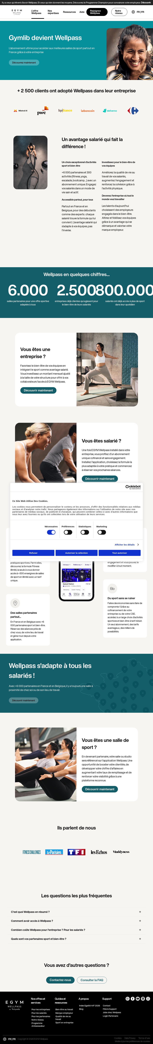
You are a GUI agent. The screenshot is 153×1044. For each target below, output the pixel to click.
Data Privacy (130, 1038)
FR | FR (140, 12)
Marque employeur (64, 1013)
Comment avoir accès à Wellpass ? (32, 921)
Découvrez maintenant (24, 62)
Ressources (69, 12)
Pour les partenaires (41, 1016)
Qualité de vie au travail (63, 1018)
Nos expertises (53, 12)
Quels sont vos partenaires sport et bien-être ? (38, 939)
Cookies (118, 1038)
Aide (81, 12)
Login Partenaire (110, 1015)
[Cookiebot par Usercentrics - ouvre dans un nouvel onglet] (128, 487)
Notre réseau (118, 12)
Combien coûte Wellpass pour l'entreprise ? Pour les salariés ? (48, 930)
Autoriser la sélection (76, 553)
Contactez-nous (60, 980)
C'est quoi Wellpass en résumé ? (30, 912)
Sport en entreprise (64, 1022)
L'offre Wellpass (36, 12)
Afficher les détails (125, 544)
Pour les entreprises (41, 1009)
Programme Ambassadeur (38, 1024)
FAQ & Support (110, 1009)
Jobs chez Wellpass (112, 1012)
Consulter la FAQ (92, 980)
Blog (81, 1009)
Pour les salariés (39, 1013)
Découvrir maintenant (38, 390)
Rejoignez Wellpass (95, 12)
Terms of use (144, 1038)
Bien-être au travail (64, 1009)
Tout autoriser (119, 553)
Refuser (33, 553)
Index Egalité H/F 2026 (89, 1005)
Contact (106, 1005)
